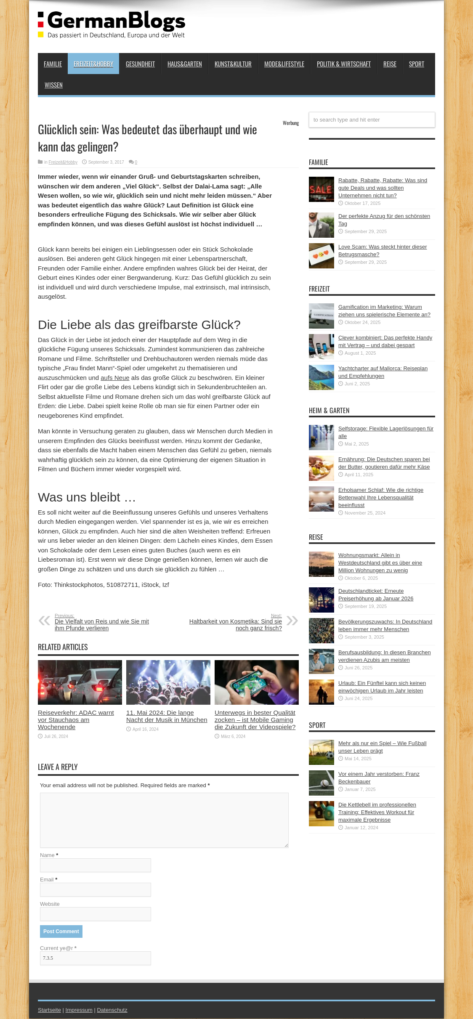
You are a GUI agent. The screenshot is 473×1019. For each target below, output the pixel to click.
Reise (389, 63)
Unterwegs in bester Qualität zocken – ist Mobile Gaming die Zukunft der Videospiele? (255, 719)
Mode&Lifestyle (284, 63)
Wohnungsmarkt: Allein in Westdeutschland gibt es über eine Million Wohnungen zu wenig (380, 562)
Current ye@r (58, 948)
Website (50, 904)
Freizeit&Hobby (93, 63)
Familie (53, 63)
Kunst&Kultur (233, 63)
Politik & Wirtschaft (344, 63)
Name (47, 855)
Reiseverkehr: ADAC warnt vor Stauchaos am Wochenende (76, 719)
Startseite (49, 1010)
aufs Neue (115, 377)
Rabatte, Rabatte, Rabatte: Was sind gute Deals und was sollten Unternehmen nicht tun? (382, 188)
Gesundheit (140, 63)
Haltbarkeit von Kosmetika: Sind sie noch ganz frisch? (230, 622)
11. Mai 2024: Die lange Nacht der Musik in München (166, 716)
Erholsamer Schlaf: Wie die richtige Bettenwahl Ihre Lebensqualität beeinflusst (380, 497)
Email (47, 880)
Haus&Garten (184, 63)
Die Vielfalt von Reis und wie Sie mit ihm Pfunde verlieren (106, 622)
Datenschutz (112, 1010)
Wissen (54, 84)
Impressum (79, 1010)
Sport (416, 63)
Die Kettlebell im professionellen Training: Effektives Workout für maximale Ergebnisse (377, 812)
